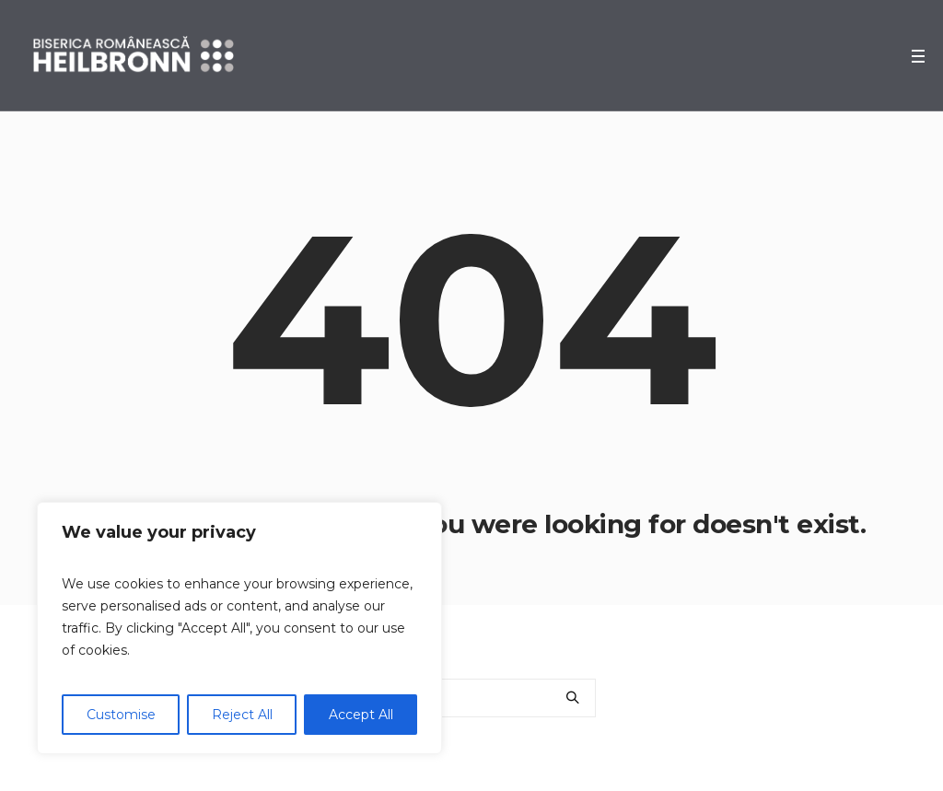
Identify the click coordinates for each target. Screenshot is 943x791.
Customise (121, 714)
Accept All (361, 714)
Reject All (242, 714)
